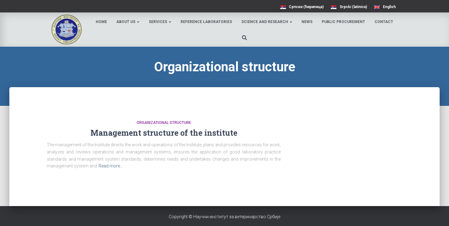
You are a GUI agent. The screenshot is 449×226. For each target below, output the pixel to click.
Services (160, 22)
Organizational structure (164, 122)
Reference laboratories (206, 22)
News (307, 22)
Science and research (266, 22)
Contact (383, 22)
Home (101, 22)
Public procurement (343, 22)
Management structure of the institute (163, 133)
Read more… (111, 165)
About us (127, 22)
